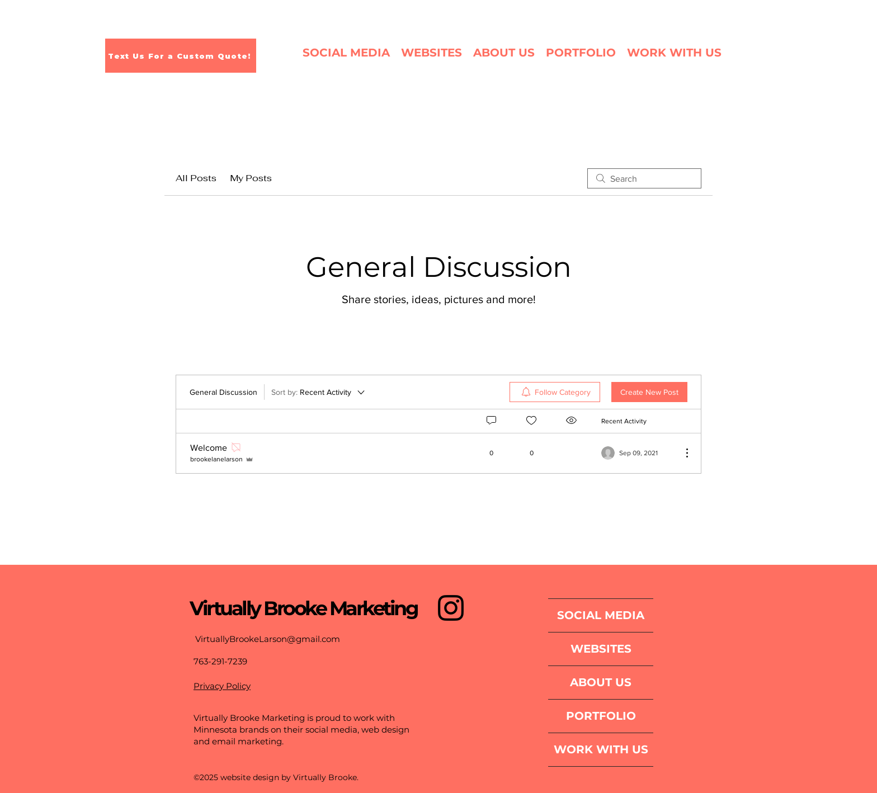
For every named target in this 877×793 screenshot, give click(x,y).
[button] (580, 52)
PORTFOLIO (601, 716)
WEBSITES (600, 648)
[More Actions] (681, 453)
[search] (644, 178)
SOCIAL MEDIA (600, 615)
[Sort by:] (318, 392)
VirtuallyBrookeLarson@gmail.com (267, 639)
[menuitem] (555, 392)
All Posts (196, 178)
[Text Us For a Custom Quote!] (180, 56)
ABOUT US (600, 682)
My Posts (251, 178)
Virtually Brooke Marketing (303, 608)
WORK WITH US (601, 749)
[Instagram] (450, 608)
